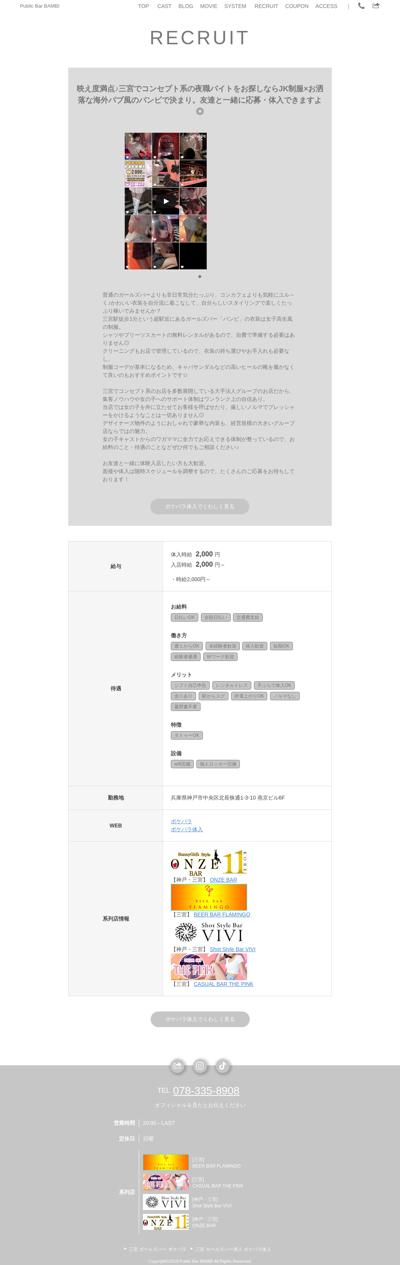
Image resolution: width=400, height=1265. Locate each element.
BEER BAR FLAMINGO (222, 914)
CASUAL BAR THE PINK (223, 984)
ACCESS (326, 6)
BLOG (185, 6)
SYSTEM (235, 6)
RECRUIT (266, 6)
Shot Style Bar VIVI (232, 949)
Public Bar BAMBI (39, 6)
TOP (143, 6)
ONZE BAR (223, 880)
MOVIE (208, 6)
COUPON (296, 6)
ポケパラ (181, 821)
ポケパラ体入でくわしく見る (200, 506)
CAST (164, 6)
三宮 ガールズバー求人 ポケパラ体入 (233, 1249)
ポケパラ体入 (187, 829)
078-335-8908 (206, 1091)
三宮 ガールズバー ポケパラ (157, 1249)
